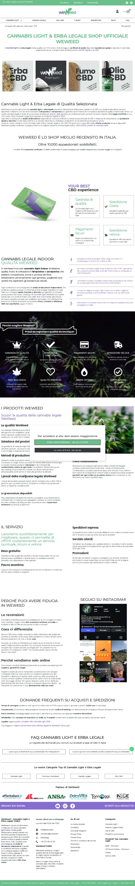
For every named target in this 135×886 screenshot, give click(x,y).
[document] (67, 443)
